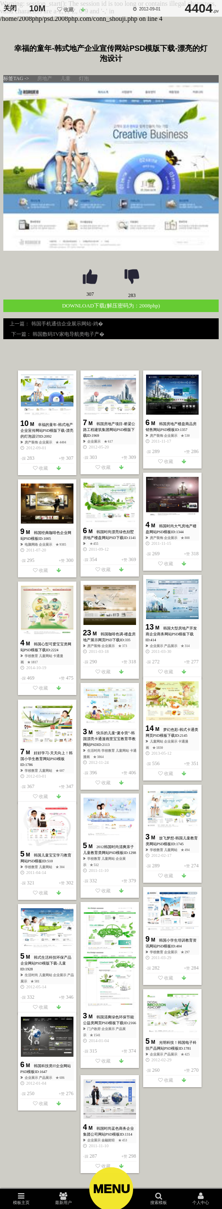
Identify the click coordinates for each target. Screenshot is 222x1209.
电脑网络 (32, 545)
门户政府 (94, 1029)
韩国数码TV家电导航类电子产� (67, 334)
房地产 (44, 78)
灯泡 (84, 78)
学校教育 (32, 656)
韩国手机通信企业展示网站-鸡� (67, 324)
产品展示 (171, 646)
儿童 (66, 78)
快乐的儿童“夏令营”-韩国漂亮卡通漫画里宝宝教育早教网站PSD (109, 739)
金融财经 (108, 1140)
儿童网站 (46, 656)
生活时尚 (94, 751)
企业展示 (46, 442)
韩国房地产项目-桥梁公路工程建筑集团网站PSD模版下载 (109, 430)
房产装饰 (32, 442)
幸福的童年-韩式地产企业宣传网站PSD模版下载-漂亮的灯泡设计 (47, 430)
